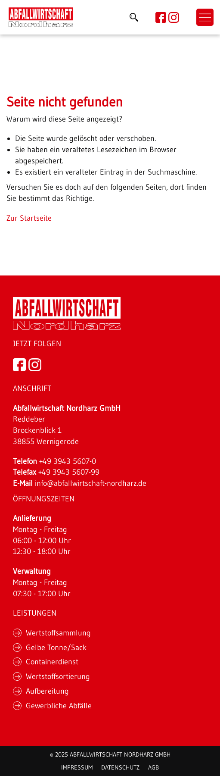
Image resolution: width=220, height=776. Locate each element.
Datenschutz (120, 767)
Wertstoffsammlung (58, 633)
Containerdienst (52, 661)
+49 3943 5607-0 (67, 461)
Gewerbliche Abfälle (59, 705)
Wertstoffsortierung (58, 676)
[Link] (41, 17)
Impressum (77, 767)
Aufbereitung (47, 691)
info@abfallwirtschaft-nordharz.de (90, 483)
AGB (153, 767)
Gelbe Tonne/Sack (56, 647)
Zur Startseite (29, 218)
